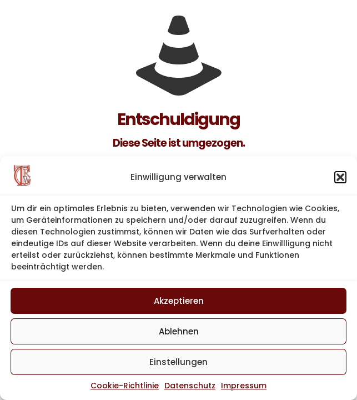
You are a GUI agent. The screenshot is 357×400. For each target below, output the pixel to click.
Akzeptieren (179, 301)
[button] (340, 177)
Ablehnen (179, 331)
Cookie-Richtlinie (124, 385)
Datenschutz (189, 385)
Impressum (244, 385)
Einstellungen (178, 362)
